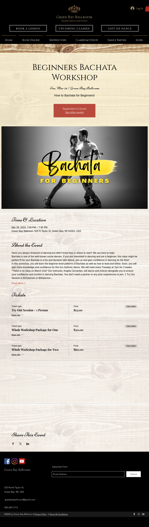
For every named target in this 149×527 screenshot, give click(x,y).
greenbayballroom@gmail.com (20, 499)
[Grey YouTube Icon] (143, 514)
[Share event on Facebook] (13, 444)
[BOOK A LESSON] (28, 28)
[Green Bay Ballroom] (7, 461)
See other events (74, 112)
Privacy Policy (40, 514)
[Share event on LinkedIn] (27, 444)
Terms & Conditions (58, 514)
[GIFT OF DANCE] (120, 28)
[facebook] (134, 514)
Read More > (19, 283)
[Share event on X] (20, 444)
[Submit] (133, 474)
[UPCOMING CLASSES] (74, 28)
